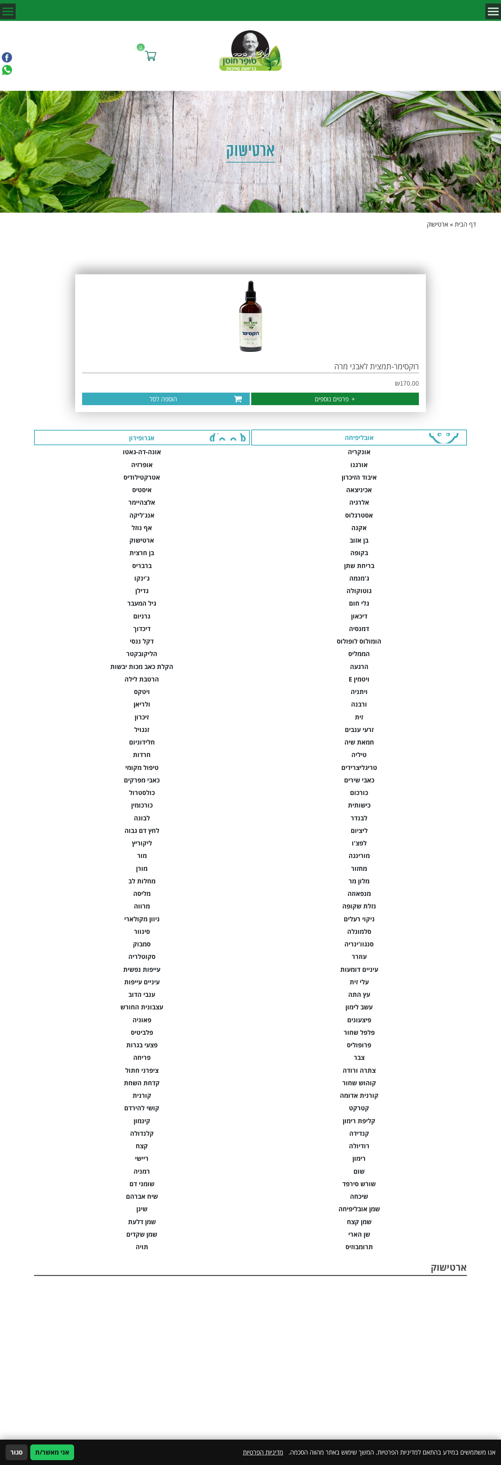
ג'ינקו (142, 578)
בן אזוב (359, 540)
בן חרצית (141, 553)
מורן (142, 868)
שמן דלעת (142, 1222)
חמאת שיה (359, 742)
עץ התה (359, 994)
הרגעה (359, 666)
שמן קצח (359, 1222)
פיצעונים (359, 1020)
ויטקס (142, 691)
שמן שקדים (141, 1234)
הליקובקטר (141, 653)
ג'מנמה (359, 578)
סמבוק (142, 944)
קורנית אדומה (359, 1095)
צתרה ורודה (359, 1070)
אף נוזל (142, 527)
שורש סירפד (359, 1184)
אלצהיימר (141, 502)
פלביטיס (142, 1032)
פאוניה (142, 1020)
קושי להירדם (141, 1108)
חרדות (142, 754)
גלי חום (359, 603)
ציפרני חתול (142, 1070)
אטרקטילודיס (142, 477)
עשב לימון (359, 1007)
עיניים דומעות (359, 969)
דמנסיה (359, 628)
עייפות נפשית (141, 969)
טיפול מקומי (142, 767)
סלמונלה (359, 931)
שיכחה (359, 1196)
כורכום (359, 792)
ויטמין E (359, 679)
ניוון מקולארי (142, 919)
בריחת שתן (359, 565)
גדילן (142, 590)
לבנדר (359, 818)
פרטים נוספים (335, 399)
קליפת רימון (359, 1121)
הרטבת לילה (142, 679)
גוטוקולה (359, 590)
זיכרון (142, 717)
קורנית (142, 1095)
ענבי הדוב (141, 994)
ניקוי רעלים (359, 919)
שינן (142, 1209)
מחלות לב (142, 881)
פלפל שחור (359, 1032)
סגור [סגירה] (16, 1452)
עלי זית (359, 982)
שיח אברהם (142, 1196)
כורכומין (142, 805)
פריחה (142, 1057)
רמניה (142, 1171)
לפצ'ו (359, 843)
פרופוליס (359, 1045)
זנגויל (141, 729)
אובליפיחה (359, 437)
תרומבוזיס (359, 1247)
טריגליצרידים (359, 767)
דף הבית (465, 224)
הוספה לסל (163, 399)
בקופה (359, 553)
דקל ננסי (142, 641)
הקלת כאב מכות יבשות (141, 666)
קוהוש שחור (359, 1083)
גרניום (141, 616)
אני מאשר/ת (52, 1452)
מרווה (142, 906)
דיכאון (359, 616)
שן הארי (359, 1234)
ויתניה (359, 691)
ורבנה (359, 704)
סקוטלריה (142, 956)
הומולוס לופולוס (359, 641)
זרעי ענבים (359, 729)
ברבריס (142, 565)
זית (359, 717)
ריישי (142, 1158)
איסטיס (142, 490)
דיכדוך (142, 628)
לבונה (142, 818)
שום (359, 1171)
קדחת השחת (142, 1083)
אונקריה (359, 452)
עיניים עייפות (142, 982)
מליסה (142, 893)
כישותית (359, 805)
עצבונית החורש (141, 1007)
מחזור (359, 868)
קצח (142, 1146)
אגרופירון (141, 438)
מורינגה (359, 855)
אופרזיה (142, 464)
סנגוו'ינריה (359, 944)
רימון (359, 1158)
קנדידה (359, 1133)
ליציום (359, 830)
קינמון (142, 1121)
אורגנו (359, 464)
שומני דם (141, 1184)
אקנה (359, 527)
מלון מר (359, 881)
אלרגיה (359, 502)
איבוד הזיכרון (359, 477)
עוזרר (359, 956)
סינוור (142, 931)
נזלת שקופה (359, 906)
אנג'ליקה (141, 515)
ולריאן (142, 704)
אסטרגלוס (359, 515)
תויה (142, 1247)
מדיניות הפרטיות (263, 1452)
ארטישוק (141, 540)
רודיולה (359, 1146)
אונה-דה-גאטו (142, 452)
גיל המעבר (141, 603)
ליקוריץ (142, 843)
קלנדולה (142, 1133)
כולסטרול (142, 792)
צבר (359, 1057)
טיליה (359, 754)
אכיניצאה (359, 490)
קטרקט (359, 1108)
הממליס (359, 653)
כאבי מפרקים (142, 780)
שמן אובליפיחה (359, 1209)
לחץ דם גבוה (142, 830)
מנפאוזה (359, 893)
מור (142, 855)
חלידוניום (142, 742)
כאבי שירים (359, 780)
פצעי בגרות (142, 1045)
